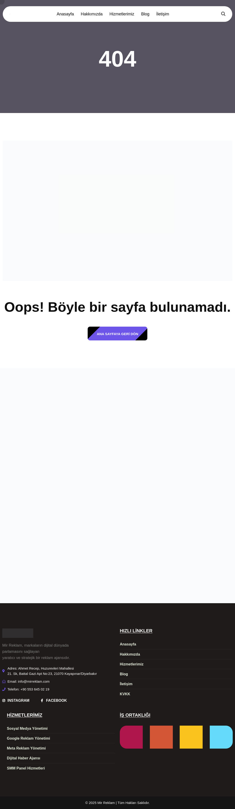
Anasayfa (65, 14)
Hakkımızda (92, 14)
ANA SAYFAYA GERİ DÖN (117, 334)
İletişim (162, 14)
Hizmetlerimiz (121, 14)
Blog (145, 14)
